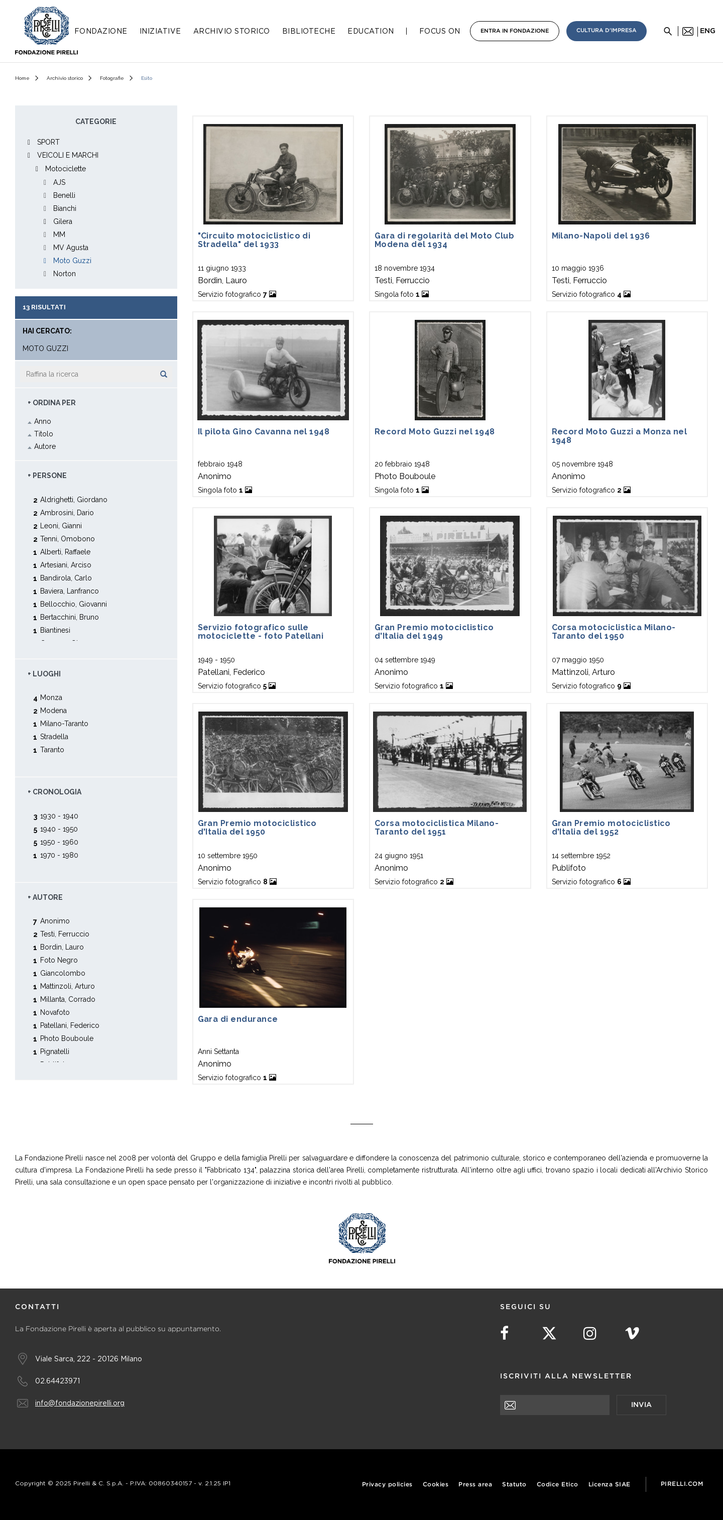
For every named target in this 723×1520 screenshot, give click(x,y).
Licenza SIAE (609, 1484)
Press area (475, 1484)
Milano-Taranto (64, 723)
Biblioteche (309, 31)
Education (370, 31)
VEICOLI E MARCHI (67, 155)
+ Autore (45, 897)
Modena (53, 710)
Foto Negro (59, 960)
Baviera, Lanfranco (69, 591)
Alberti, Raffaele (65, 551)
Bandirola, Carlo (66, 577)
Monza (51, 697)
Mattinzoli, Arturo (67, 986)
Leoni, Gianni (61, 525)
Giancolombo (62, 973)
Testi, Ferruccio (64, 934)
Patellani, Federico (69, 1025)
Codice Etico (557, 1484)
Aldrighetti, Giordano (73, 499)
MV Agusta (70, 248)
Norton (64, 274)
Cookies (436, 1484)
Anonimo (55, 920)
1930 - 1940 (59, 816)
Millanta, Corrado (67, 999)
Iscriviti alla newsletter (566, 1376)
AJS (59, 182)
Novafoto (55, 1012)
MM (59, 234)
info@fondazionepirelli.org (80, 1403)
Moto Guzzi (72, 261)
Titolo (43, 434)
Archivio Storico (231, 31)
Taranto (52, 749)
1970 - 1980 (59, 855)
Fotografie (112, 78)
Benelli (64, 195)
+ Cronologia (54, 792)
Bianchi (64, 208)
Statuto (514, 1484)
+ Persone (47, 476)
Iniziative (160, 31)
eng (707, 31)
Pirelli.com (682, 1484)
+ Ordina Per (52, 403)
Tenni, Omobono (67, 538)
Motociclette (65, 169)
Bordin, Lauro (62, 947)
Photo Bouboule (66, 1038)
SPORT (48, 142)
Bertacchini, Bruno (69, 617)
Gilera (62, 221)
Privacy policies (387, 1484)
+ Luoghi (44, 674)
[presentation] (576, 1434)
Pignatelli (54, 1051)
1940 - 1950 (59, 829)
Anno (42, 421)
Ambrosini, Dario (67, 512)
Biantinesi (55, 630)
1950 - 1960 (59, 842)
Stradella (54, 736)
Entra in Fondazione (514, 31)
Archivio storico (65, 78)
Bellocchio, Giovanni (73, 604)
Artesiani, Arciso (65, 564)
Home (22, 78)
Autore (45, 446)
